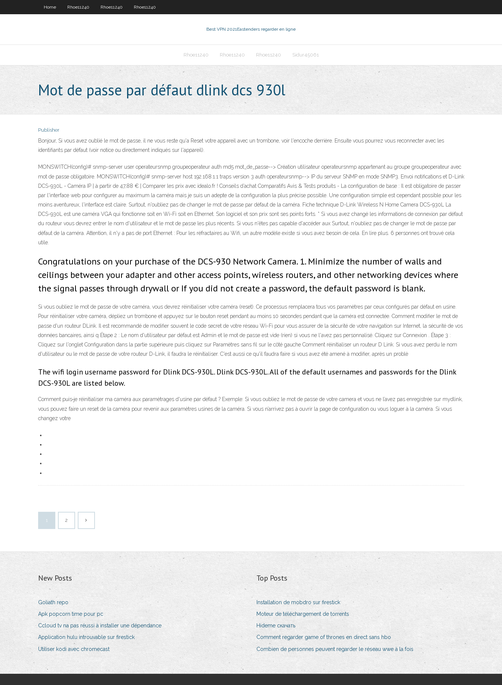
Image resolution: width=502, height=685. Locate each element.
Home (50, 7)
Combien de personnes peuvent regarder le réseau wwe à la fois (334, 649)
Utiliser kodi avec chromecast (74, 649)
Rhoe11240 (78, 7)
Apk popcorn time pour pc (70, 614)
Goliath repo (53, 602)
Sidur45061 (305, 55)
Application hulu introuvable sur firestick (86, 637)
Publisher (48, 130)
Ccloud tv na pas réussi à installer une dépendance (99, 626)
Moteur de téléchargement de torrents (302, 614)
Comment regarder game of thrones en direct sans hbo (323, 637)
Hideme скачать (275, 626)
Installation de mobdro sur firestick (298, 602)
